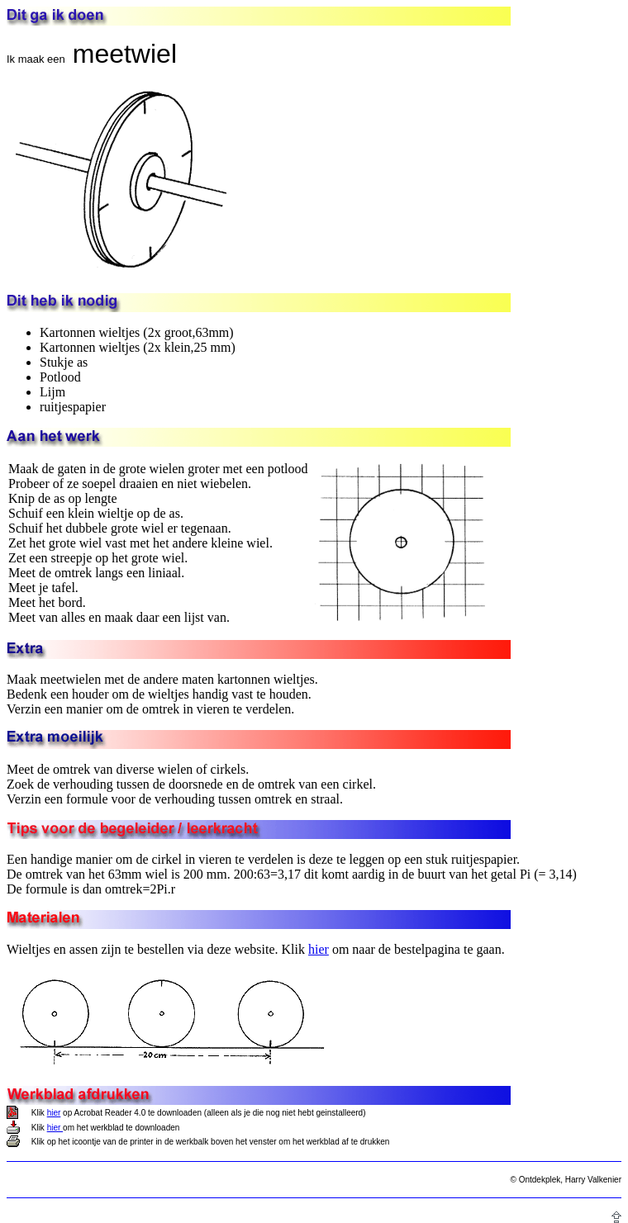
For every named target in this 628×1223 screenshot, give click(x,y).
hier (318, 949)
